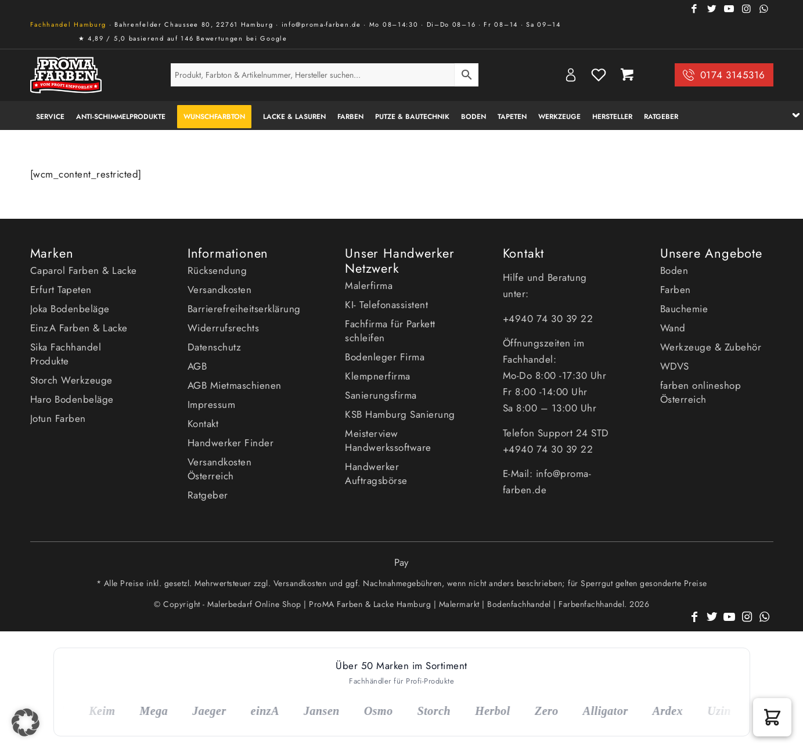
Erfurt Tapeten (61, 290)
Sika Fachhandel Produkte (66, 354)
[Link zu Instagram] (747, 8)
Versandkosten (220, 290)
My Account (570, 74)
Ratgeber (208, 495)
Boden (674, 270)
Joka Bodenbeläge (70, 309)
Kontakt (203, 424)
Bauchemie (684, 309)
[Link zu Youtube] (730, 8)
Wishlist (598, 74)
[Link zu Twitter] (712, 8)
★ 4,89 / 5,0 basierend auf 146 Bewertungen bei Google (182, 38)
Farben (675, 290)
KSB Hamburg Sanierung (400, 414)
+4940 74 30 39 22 (549, 319)
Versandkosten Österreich (220, 469)
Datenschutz (215, 347)
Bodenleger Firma (384, 357)
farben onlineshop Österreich (700, 392)
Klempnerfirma (377, 376)
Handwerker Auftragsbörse (376, 473)
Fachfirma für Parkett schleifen (390, 331)
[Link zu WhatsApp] (764, 8)
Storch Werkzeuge (71, 380)
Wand (673, 328)
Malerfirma (369, 285)
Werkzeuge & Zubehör (711, 347)
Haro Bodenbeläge (72, 399)
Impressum (212, 404)
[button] (772, 717)
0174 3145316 (732, 75)
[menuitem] (50, 115)
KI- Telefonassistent (386, 305)
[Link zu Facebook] (695, 8)
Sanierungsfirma (381, 395)
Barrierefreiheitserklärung (244, 309)
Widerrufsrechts (224, 328)
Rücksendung (217, 270)
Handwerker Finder (231, 443)
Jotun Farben (58, 418)
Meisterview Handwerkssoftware (388, 440)
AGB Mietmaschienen (235, 385)
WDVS (674, 366)
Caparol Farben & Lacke (83, 270)
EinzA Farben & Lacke (79, 328)
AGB (197, 366)
